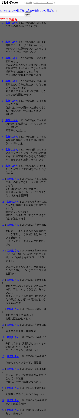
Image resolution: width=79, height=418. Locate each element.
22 (3, 410)
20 (3, 388)
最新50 (50, 10)
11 (3, 201)
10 (3, 178)
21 (3, 400)
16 (3, 324)
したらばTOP (7, 10)
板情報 (29, 2)
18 (3, 356)
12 (3, 224)
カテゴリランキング (43, 2)
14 (3, 279)
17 (3, 337)
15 (3, 309)
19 (3, 368)
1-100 (43, 10)
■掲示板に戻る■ (24, 10)
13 (3, 250)
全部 (37, 10)
